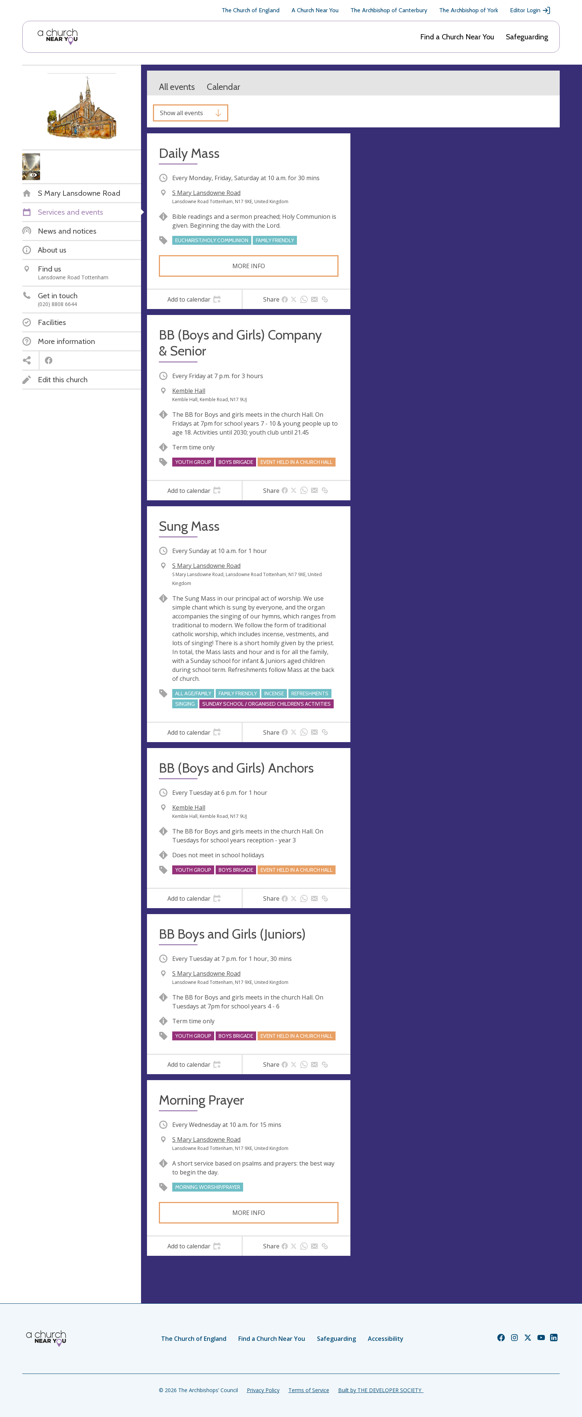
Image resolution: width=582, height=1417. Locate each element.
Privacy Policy (263, 1390)
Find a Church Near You (457, 36)
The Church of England (250, 10)
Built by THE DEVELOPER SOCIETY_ (381, 1390)
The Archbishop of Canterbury (388, 10)
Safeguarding (527, 36)
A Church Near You (315, 10)
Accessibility (385, 1339)
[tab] (194, 299)
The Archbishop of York (468, 10)
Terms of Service (308, 1390)
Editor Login (530, 10)
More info (248, 266)
